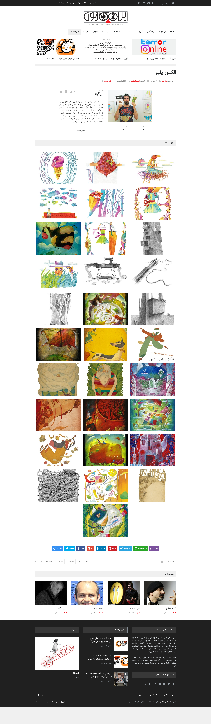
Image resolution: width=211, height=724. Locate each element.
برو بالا (41, 695)
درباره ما (54, 702)
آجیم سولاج (171, 608)
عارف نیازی (135, 608)
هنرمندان (75, 32)
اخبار (110, 645)
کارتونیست (70, 561)
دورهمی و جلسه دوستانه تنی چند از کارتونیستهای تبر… (99, 675)
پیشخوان (118, 32)
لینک (85, 32)
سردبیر (47, 702)
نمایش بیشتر (81, 130)
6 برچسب (107, 81)
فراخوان (162, 32)
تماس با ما (38, 702)
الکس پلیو (60, 561)
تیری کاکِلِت (62, 608)
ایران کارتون (135, 81)
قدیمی (95, 32)
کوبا (87, 561)
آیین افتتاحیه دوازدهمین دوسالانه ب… (111, 59)
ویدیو (105, 32)
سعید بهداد (98, 608)
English (63, 702)
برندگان (150, 32)
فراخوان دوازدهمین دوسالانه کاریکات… (62, 59)
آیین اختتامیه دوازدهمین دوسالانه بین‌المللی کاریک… (100, 640)
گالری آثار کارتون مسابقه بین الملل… (160, 59)
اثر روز (131, 32)
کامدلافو (75, 673)
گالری (140, 32)
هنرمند (164, 81)
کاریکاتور (154, 695)
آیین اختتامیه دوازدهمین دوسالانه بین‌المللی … (73, 3)
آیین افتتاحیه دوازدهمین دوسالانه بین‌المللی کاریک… (100, 657)
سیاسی (77, 677)
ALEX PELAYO (46, 561)
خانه (172, 32)
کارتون (80, 561)
